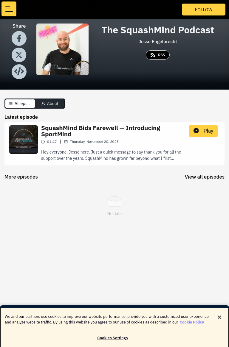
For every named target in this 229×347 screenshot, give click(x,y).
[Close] (219, 319)
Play (203, 131)
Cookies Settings (112, 340)
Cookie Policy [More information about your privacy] (192, 324)
